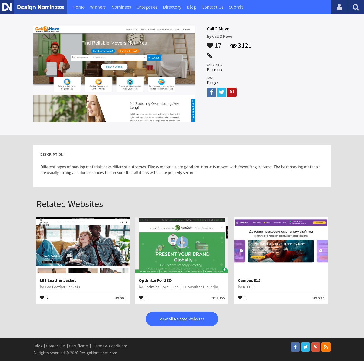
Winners (98, 7)
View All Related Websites (182, 319)
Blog (191, 7)
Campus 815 (249, 280)
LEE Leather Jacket (58, 280)
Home (78, 7)
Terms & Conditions (110, 345)
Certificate (78, 345)
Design (213, 82)
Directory (172, 7)
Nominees (121, 7)
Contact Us (212, 7)
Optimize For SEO (155, 280)
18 (44, 297)
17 (214, 43)
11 (143, 297)
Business (214, 69)
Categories (146, 7)
